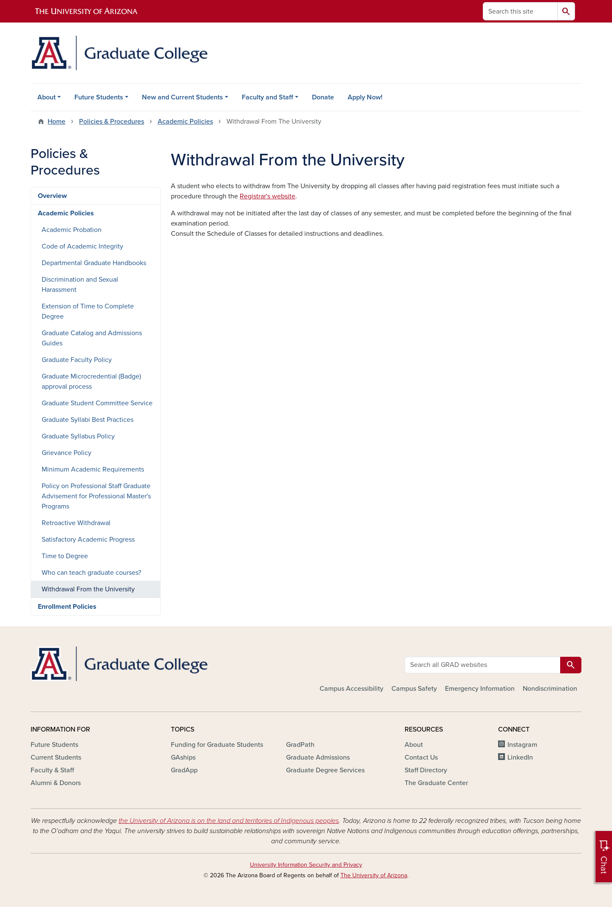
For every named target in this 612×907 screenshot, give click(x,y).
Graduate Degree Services (325, 770)
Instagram (522, 744)
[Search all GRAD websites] (483, 665)
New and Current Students (182, 97)
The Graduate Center (436, 783)
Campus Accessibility (351, 688)
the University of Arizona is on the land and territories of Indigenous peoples (229, 821)
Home (56, 121)
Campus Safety (414, 688)
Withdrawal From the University (88, 589)
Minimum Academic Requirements (93, 469)
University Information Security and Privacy (306, 864)
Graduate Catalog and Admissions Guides (92, 338)
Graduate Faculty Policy (77, 360)
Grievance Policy (66, 453)
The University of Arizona (373, 875)
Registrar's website (267, 196)
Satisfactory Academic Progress (88, 539)
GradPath (300, 744)
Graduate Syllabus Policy (78, 436)
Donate (323, 97)
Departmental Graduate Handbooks (94, 263)
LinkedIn (520, 757)
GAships (183, 757)
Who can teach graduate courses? (91, 572)
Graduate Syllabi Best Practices (87, 419)
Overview (52, 196)
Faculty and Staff (267, 97)
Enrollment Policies (67, 606)
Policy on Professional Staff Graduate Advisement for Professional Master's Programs (96, 496)
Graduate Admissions (318, 757)
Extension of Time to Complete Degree (88, 311)
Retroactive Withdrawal (76, 523)
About (46, 97)
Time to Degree (65, 556)
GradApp (184, 770)
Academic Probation (72, 230)
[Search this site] (520, 11)
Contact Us (421, 757)
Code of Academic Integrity (82, 246)
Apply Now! (365, 97)
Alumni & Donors (56, 783)
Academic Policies (185, 121)
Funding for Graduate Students (217, 744)
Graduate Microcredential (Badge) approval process (91, 381)
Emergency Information (480, 688)
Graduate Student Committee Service (97, 403)
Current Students (56, 757)
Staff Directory (426, 770)
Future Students (98, 97)
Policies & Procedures (111, 121)
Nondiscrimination (550, 688)
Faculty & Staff (52, 770)
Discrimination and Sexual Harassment (80, 284)
